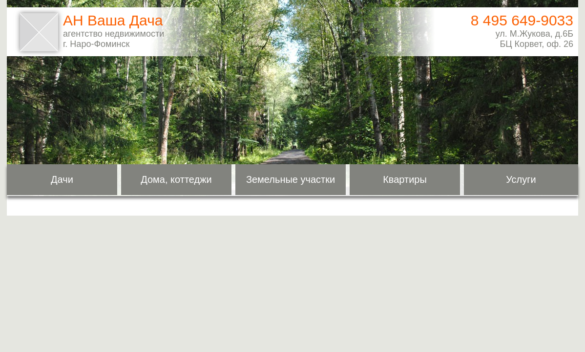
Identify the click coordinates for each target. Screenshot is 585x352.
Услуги (521, 179)
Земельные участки (290, 179)
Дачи (62, 179)
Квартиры (405, 179)
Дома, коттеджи (176, 179)
